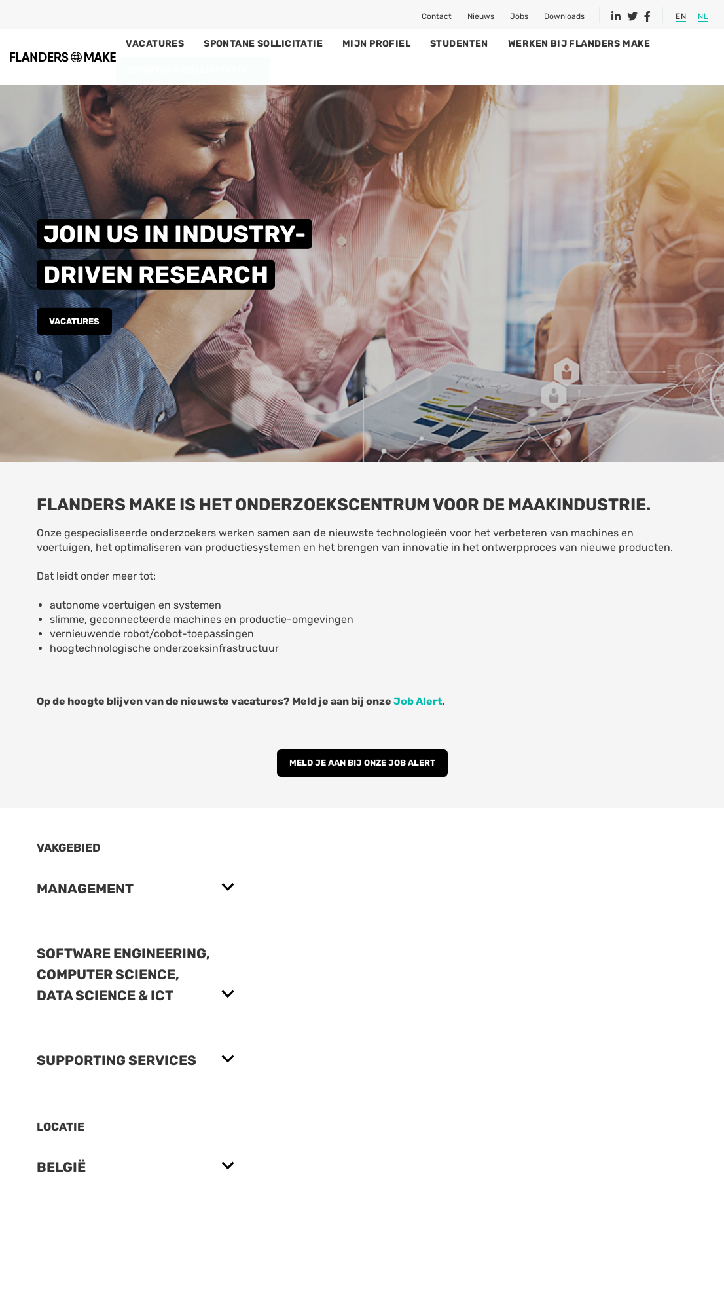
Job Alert (417, 727)
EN (681, 16)
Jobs (519, 16)
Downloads (564, 16)
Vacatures (219, 43)
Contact (437, 16)
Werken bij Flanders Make (642, 43)
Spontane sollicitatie (327, 43)
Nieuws (480, 16)
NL (703, 16)
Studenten (523, 43)
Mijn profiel (441, 43)
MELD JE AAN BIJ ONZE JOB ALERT (362, 788)
